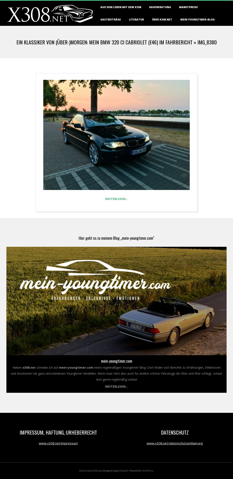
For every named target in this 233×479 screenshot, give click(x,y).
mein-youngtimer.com (116, 361)
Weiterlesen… (116, 199)
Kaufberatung (160, 7)
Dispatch (123, 470)
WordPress (147, 470)
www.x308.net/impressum (58, 443)
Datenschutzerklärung (90, 470)
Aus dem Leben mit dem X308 (120, 7)
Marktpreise (188, 7)
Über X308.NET (162, 19)
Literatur (136, 19)
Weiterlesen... (116, 386)
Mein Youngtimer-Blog (197, 19)
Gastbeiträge (110, 19)
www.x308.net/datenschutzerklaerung (175, 443)
